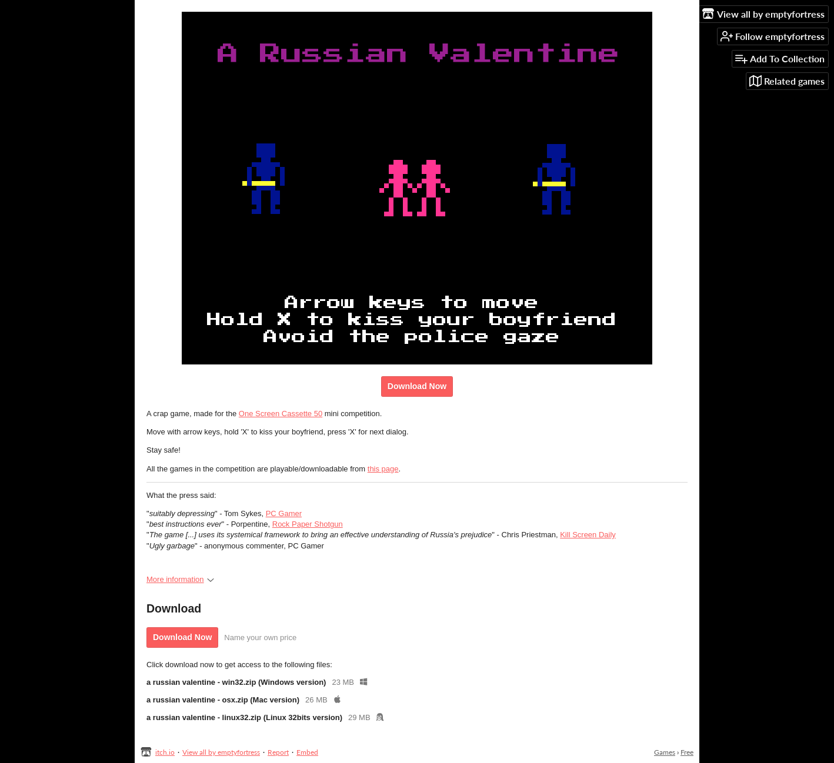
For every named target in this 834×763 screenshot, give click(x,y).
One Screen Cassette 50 (280, 413)
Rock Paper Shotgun (307, 524)
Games (664, 752)
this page (383, 468)
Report (278, 752)
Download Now (417, 386)
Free (686, 752)
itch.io (165, 752)
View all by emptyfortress (221, 752)
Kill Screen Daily (588, 534)
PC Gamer (284, 513)
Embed (307, 752)
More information (180, 579)
